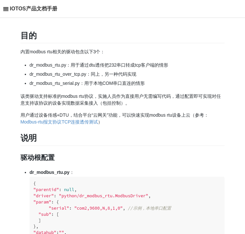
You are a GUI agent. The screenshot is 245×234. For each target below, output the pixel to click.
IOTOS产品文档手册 (33, 8)
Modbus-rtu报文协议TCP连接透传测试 (59, 121)
